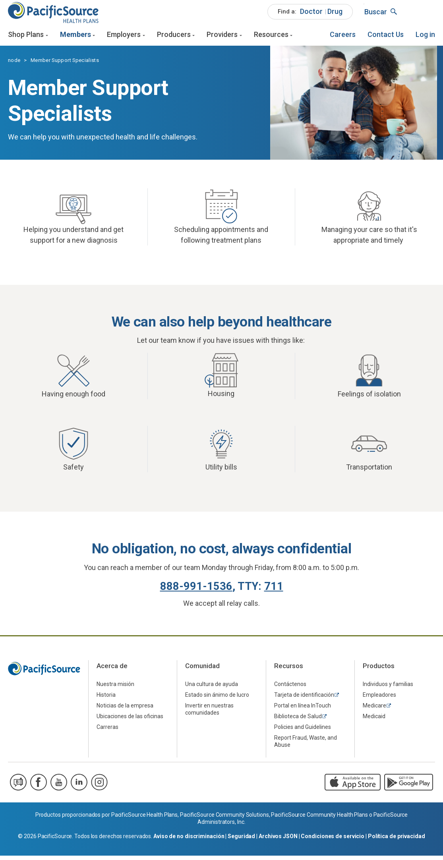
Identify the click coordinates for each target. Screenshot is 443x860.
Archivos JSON (278, 840)
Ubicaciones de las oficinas (130, 721)
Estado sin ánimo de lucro (217, 699)
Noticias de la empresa (125, 710)
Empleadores (379, 699)
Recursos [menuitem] (288, 670)
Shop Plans (26, 39)
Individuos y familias (388, 689)
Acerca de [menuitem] (112, 670)
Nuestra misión (115, 689)
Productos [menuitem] (379, 670)
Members (75, 39)
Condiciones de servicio (332, 840)
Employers (124, 39)
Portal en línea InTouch (302, 710)
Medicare (374, 710)
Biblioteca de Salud (298, 721)
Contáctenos (290, 689)
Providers (222, 39)
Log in (425, 39)
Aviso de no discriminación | (190, 840)
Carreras (107, 732)
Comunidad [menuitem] (202, 670)
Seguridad (241, 840)
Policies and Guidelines (302, 732)
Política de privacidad (396, 840)
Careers (343, 39)
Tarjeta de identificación (304, 699)
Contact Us (386, 39)
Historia (106, 699)
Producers (174, 39)
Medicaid (374, 721)
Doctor (311, 15)
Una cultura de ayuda (211, 689)
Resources (271, 39)
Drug (334, 15)
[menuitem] (310, 15)
